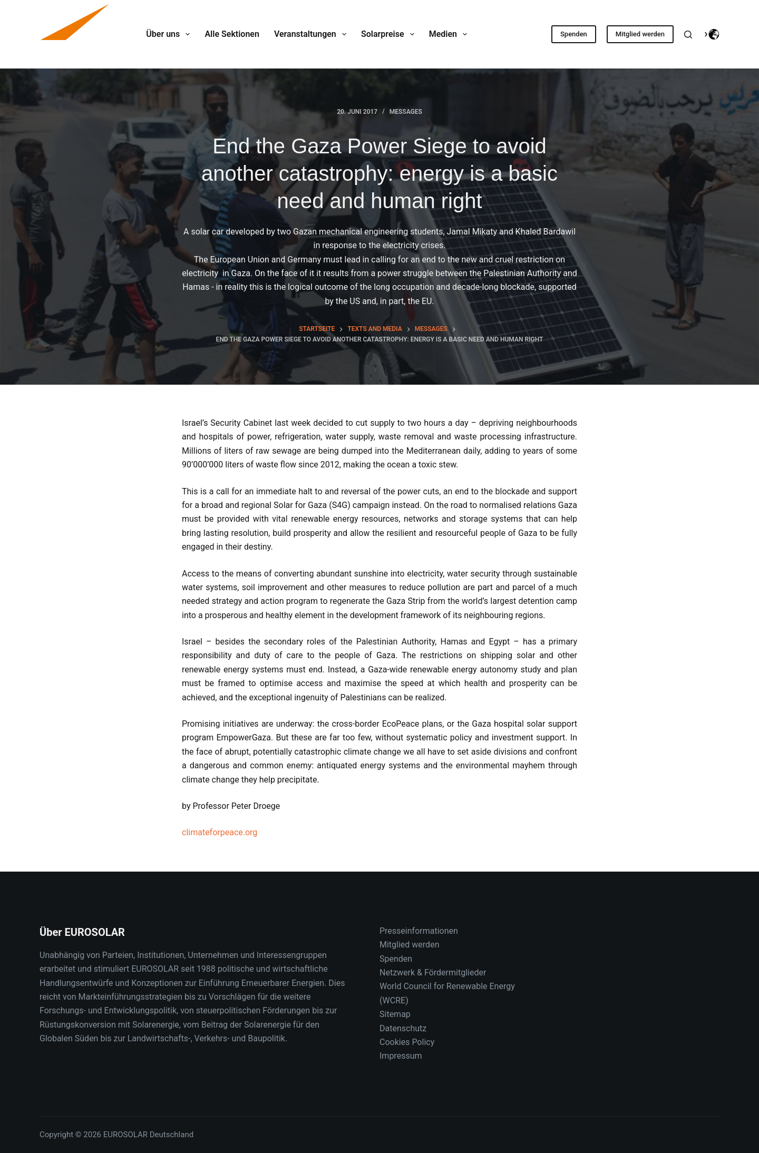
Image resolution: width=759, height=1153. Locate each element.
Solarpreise (390, 34)
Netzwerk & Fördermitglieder (433, 973)
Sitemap (395, 1014)
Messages (406, 111)
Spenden (573, 34)
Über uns (170, 34)
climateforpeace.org (219, 832)
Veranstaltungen (312, 34)
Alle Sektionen (232, 34)
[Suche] (688, 34)
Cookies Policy (407, 1042)
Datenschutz (403, 1028)
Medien (450, 34)
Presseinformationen (419, 931)
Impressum (401, 1056)
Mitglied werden (640, 34)
